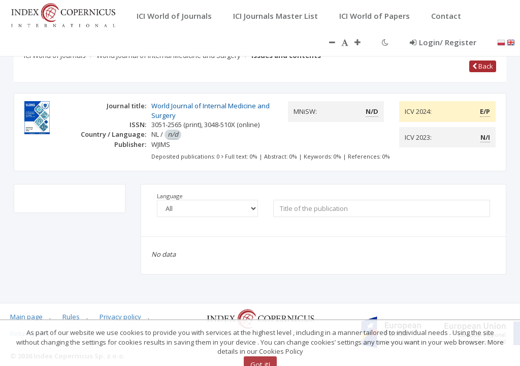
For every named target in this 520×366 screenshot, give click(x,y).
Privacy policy (120, 316)
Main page (26, 316)
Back (482, 66)
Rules (71, 316)
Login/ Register (443, 42)
